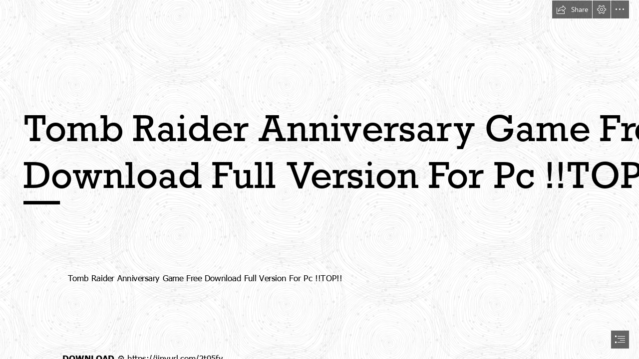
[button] (572, 9)
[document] (319, 179)
